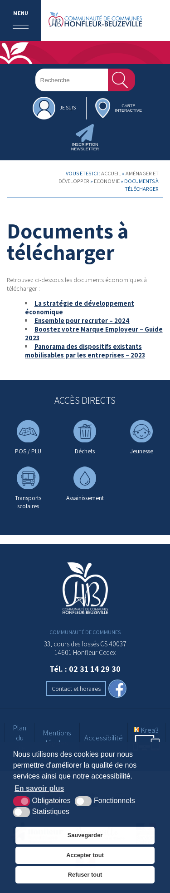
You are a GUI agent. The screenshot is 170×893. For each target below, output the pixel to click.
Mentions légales (57, 738)
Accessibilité (103, 738)
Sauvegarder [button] (85, 835)
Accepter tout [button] (84, 855)
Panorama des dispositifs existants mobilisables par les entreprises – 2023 (85, 350)
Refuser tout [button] (85, 874)
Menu (20, 13)
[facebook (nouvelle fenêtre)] (117, 690)
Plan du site (19, 738)
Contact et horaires (76, 688)
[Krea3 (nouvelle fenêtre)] (146, 737)
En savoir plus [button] (39, 788)
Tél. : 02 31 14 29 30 (85, 669)
